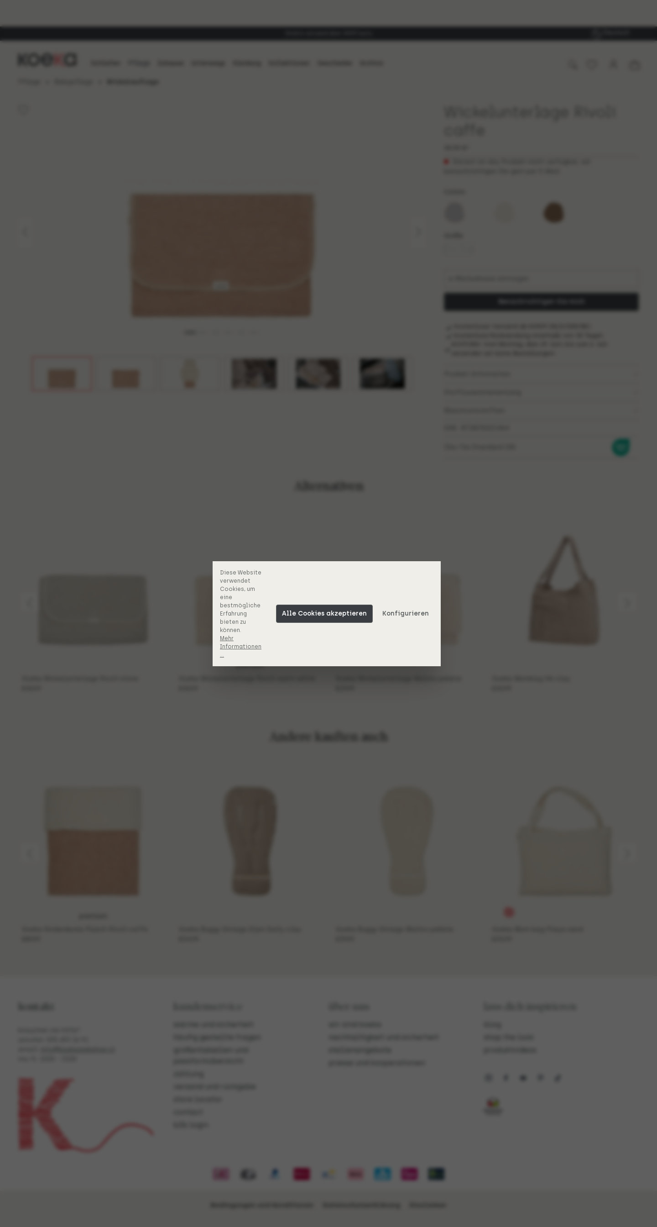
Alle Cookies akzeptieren (326, 613)
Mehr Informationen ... (242, 646)
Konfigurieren (407, 613)
